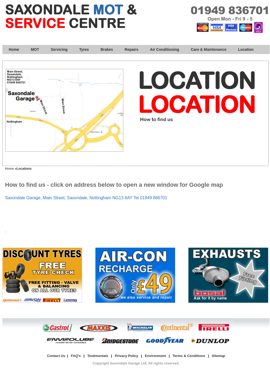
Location (246, 49)
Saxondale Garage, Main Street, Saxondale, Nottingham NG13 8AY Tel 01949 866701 (86, 198)
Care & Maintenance (208, 49)
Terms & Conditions (188, 356)
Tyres (84, 49)
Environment (155, 356)
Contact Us (56, 356)
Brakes (106, 49)
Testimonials (97, 356)
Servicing (59, 49)
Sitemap (218, 356)
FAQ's (76, 356)
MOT (35, 49)
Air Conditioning (164, 49)
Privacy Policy (126, 356)
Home (14, 49)
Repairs (131, 49)
